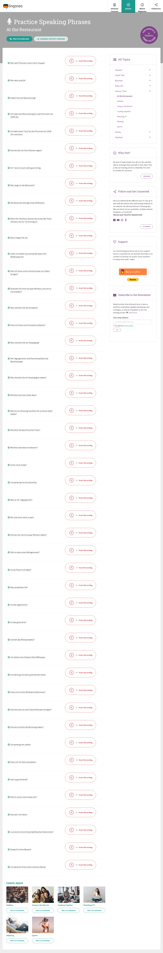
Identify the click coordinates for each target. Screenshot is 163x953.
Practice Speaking (17, 911)
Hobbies (9, 906)
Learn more (146, 177)
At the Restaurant (124, 97)
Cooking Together (65, 906)
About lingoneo (142, 6)
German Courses (114, 6)
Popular (118, 70)
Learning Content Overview (51, 39)
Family (118, 132)
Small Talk (119, 76)
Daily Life (119, 86)
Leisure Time (120, 91)
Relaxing (10, 936)
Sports (35, 936)
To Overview (146, 227)
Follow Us (156, 5)
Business (119, 81)
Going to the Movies (40, 906)
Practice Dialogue (19, 39)
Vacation (119, 138)
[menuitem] (114, 6)
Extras (128, 5)
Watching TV (89, 906)
